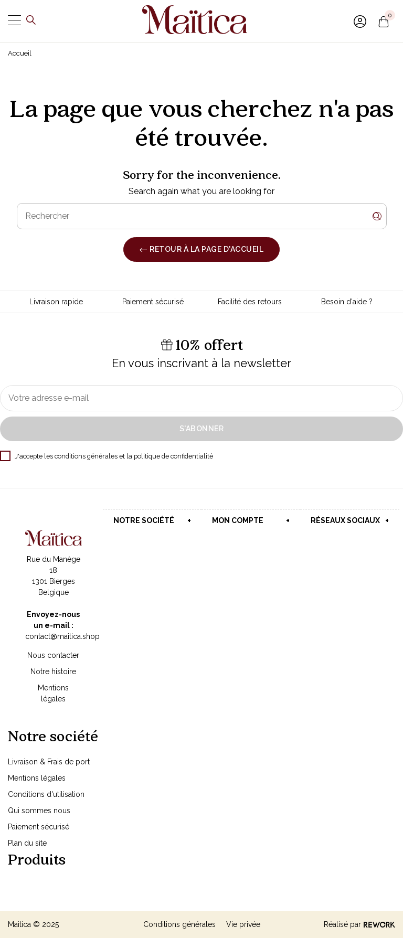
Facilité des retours (250, 301)
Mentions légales (37, 778)
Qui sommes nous (39, 810)
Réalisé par (359, 924)
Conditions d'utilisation (46, 794)
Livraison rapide (56, 301)
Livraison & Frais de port (49, 762)
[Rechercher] (202, 216)
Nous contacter (53, 655)
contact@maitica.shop (62, 636)
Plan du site (27, 843)
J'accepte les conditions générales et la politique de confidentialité (106, 456)
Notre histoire (53, 671)
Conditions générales (179, 924)
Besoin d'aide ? (347, 301)
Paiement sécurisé (153, 301)
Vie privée (243, 924)
